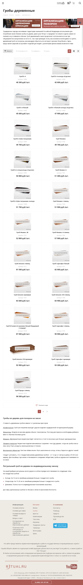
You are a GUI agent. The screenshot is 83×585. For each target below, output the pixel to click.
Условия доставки (19, 511)
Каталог (36, 505)
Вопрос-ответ (18, 518)
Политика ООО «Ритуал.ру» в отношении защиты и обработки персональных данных (21, 531)
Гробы (35, 511)
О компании (58, 505)
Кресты (35, 514)
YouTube (71, 566)
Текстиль (36, 519)
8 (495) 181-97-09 (41, 582)
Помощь (56, 511)
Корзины (36, 522)
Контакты (56, 508)
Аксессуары (37, 531)
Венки (35, 508)
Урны (35, 533)
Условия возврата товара (19, 514)
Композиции (37, 516)
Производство (58, 516)
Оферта (56, 514)
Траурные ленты (39, 525)
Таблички (36, 528)
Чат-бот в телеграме (60, 525)
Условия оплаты (18, 508)
